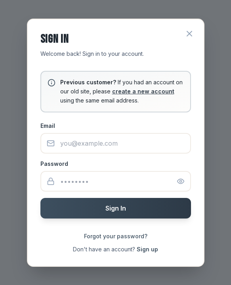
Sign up (147, 249)
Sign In (115, 208)
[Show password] (181, 181)
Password (54, 163)
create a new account (143, 91)
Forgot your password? (115, 236)
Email (47, 125)
